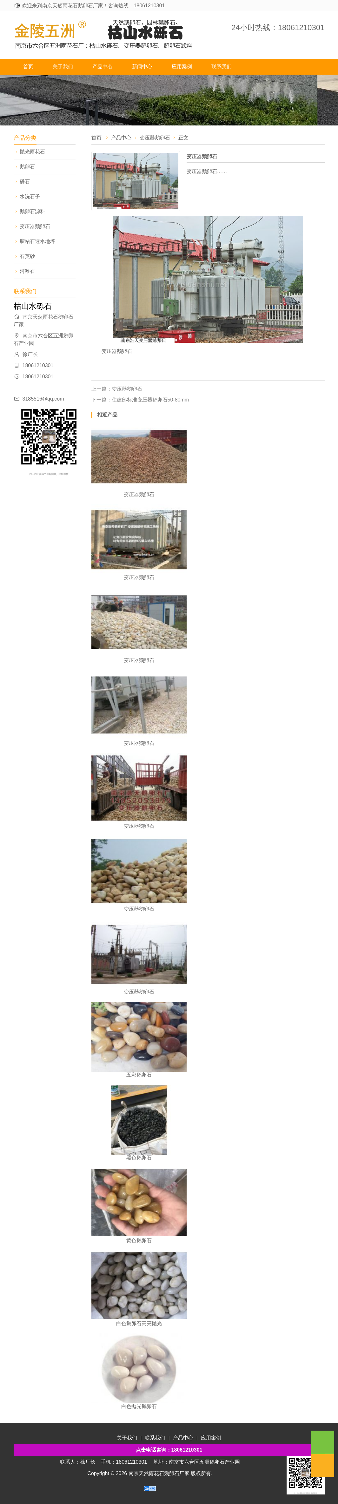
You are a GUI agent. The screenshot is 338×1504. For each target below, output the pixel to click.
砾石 (25, 181)
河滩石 (27, 271)
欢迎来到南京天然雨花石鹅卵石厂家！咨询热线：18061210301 (93, 5)
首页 (28, 66)
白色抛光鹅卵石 (139, 1406)
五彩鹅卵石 (139, 1074)
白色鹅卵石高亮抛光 (139, 1323)
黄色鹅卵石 (139, 1240)
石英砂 (27, 256)
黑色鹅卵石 (139, 1157)
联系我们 (221, 66)
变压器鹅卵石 (35, 226)
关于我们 (63, 66)
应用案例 (182, 66)
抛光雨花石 (32, 151)
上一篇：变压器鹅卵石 (116, 389)
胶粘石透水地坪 (37, 241)
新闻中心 (142, 66)
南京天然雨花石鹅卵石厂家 (159, 1473)
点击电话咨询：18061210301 (169, 1450)
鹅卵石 (27, 166)
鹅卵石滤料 (32, 211)
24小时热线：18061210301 (278, 27)
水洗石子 (30, 196)
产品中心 (102, 66)
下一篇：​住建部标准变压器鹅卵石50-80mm (140, 399)
